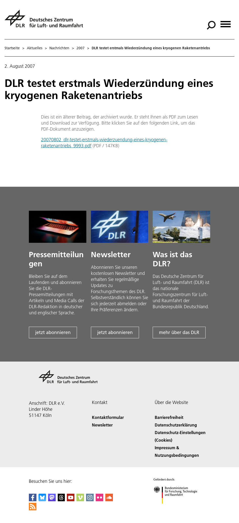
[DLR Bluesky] (42, 500)
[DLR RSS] (32, 509)
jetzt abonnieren (53, 332)
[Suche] (211, 25)
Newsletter (102, 424)
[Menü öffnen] (225, 22)
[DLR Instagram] (90, 500)
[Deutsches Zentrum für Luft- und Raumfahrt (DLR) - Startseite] (46, 21)
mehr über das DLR (179, 332)
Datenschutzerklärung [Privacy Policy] (176, 424)
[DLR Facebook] (32, 500)
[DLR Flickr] (99, 500)
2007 (80, 48)
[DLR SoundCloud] (109, 500)
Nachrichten (59, 48)
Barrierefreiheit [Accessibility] (169, 417)
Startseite (12, 48)
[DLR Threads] (61, 500)
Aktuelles (34, 48)
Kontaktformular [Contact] (108, 417)
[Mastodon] (52, 500)
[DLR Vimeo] (80, 500)
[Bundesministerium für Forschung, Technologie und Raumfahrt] (178, 508)
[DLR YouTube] (70, 500)
